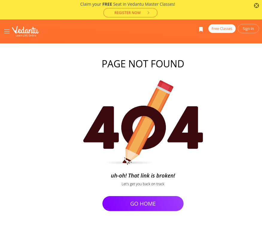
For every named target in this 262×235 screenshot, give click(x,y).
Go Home (143, 203)
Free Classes (222, 28)
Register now (127, 12)
